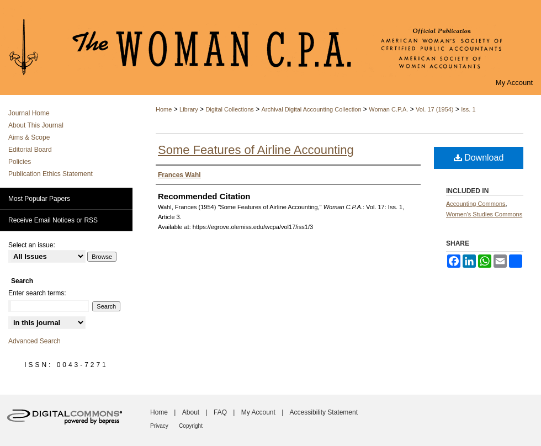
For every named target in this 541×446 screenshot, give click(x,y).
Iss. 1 (468, 109)
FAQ (220, 412)
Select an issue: (31, 245)
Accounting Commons (476, 203)
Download (479, 157)
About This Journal (35, 125)
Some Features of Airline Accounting (256, 150)
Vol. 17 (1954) (435, 109)
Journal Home (29, 113)
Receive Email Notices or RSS (53, 220)
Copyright (191, 426)
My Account (258, 412)
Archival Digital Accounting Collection (312, 109)
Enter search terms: (37, 293)
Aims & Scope (29, 137)
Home (164, 109)
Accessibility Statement (324, 412)
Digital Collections (229, 109)
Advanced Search (34, 341)
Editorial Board (30, 149)
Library (188, 109)
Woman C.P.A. (388, 109)
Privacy (159, 426)
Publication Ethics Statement (50, 174)
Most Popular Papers (39, 199)
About (190, 412)
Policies (19, 162)
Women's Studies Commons (484, 214)
